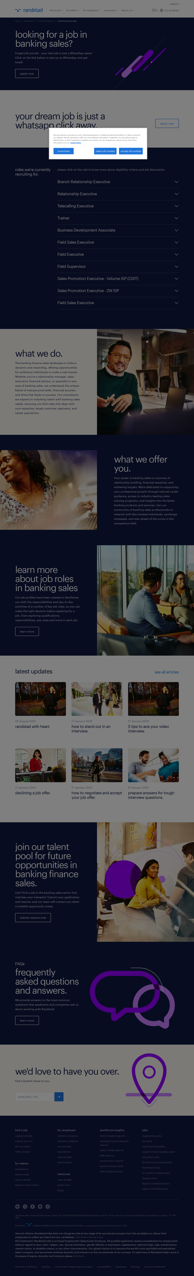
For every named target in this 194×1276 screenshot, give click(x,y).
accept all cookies (131, 151)
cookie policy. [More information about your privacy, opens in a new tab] (75, 143)
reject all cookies (105, 151)
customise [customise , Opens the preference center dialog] (64, 151)
